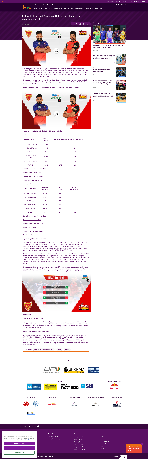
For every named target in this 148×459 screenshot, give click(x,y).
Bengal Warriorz (79, 439)
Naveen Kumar (37, 180)
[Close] (34, 445)
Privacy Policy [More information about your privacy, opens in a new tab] (27, 450)
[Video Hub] (48, 9)
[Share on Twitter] (80, 24)
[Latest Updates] (79, 9)
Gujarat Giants (78, 444)
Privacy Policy (43, 456)
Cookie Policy (51, 456)
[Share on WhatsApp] (83, 24)
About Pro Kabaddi (53, 436)
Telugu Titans (105, 444)
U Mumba (103, 446)
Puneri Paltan (105, 439)
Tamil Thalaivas (105, 441)
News (94, 62)
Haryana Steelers (79, 447)
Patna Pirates (105, 436)
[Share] (125, 50)
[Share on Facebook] (76, 24)
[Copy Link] (87, 24)
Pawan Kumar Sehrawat (70, 254)
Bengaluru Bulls (34, 70)
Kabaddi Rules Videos (54, 439)
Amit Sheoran (38, 231)
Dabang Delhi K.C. (66, 69)
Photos (24, 439)
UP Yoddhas (104, 449)
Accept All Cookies (19, 454)
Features (95, 50)
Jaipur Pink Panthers (80, 449)
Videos (24, 436)
